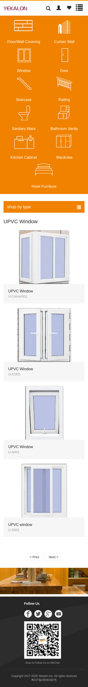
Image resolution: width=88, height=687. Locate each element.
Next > (53, 557)
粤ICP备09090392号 (44, 680)
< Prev (34, 557)
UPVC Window (21, 221)
